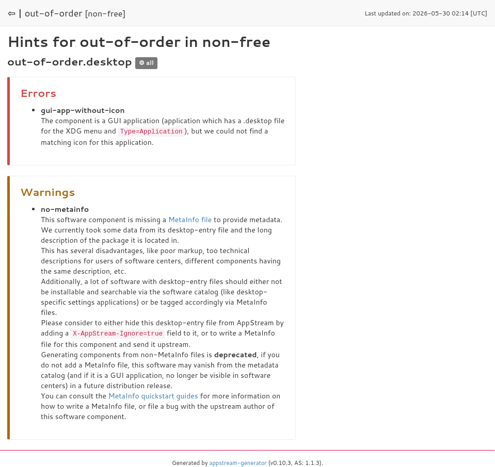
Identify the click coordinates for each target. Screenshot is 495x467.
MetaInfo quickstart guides (153, 395)
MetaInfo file (190, 219)
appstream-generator (238, 462)
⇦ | (15, 13)
